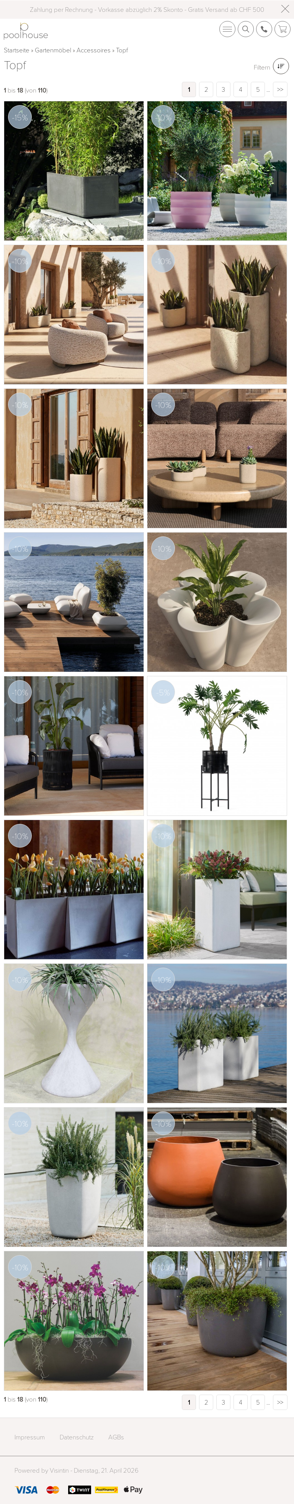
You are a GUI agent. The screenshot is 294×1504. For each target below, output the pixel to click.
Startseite (16, 49)
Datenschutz (77, 1437)
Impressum (30, 1437)
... (268, 89)
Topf (122, 49)
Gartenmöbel (53, 49)
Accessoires (94, 49)
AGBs (116, 1437)
